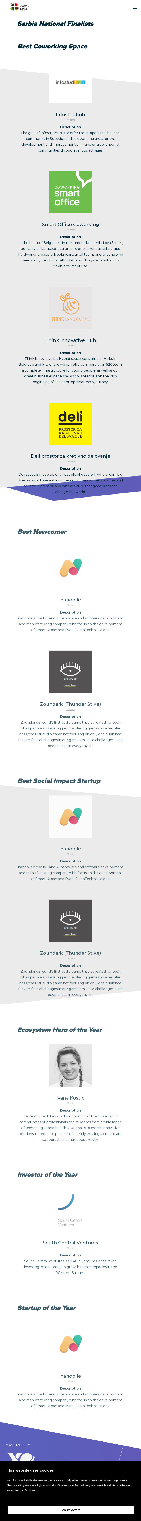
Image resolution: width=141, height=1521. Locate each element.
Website (70, 126)
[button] (70, 1499)
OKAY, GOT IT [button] (71, 1510)
